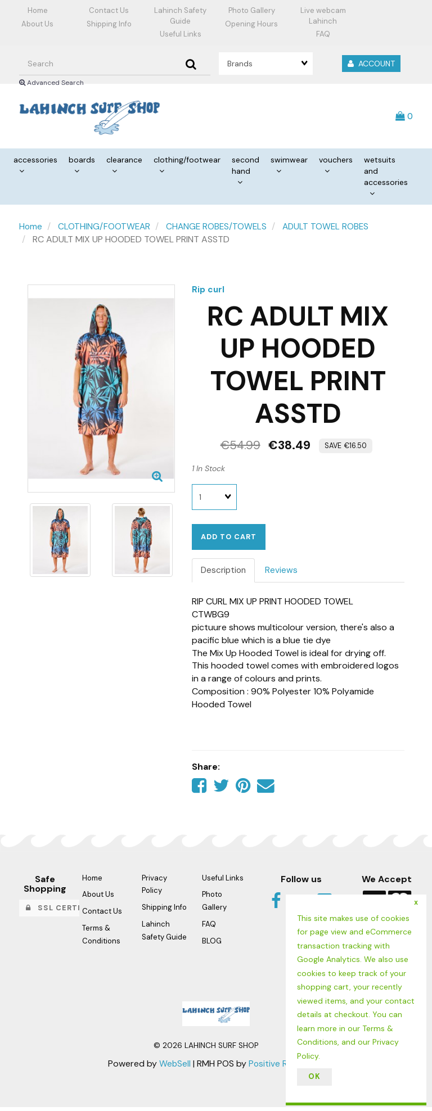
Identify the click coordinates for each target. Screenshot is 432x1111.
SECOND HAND (245, 168)
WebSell (174, 1067)
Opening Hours (251, 24)
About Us (37, 24)
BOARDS (82, 162)
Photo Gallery (251, 10)
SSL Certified (62, 911)
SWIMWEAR (289, 162)
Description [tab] (225, 573)
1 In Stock (208, 471)
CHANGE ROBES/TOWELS (219, 229)
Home (38, 10)
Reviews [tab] (284, 573)
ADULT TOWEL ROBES (330, 229)
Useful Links (180, 34)
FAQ (323, 34)
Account (371, 63)
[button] (404, 117)
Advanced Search (51, 82)
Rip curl (209, 291)
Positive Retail (276, 1067)
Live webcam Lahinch (323, 16)
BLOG (212, 945)
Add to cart (228, 539)
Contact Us (109, 10)
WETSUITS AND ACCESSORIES (386, 173)
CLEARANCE (124, 162)
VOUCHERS (336, 162)
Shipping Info (109, 24)
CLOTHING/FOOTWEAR (187, 162)
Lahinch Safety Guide (180, 16)
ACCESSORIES (35, 162)
